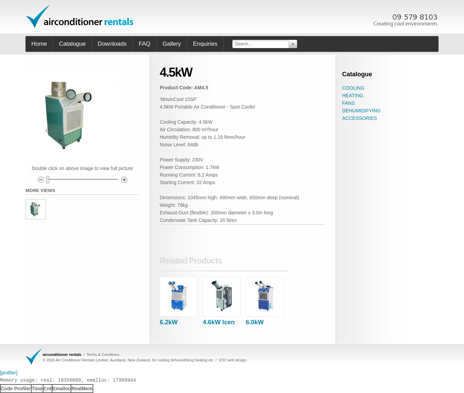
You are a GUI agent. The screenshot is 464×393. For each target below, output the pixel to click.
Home (39, 44)
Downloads (112, 44)
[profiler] (9, 372)
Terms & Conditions (103, 354)
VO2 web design (232, 360)
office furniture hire (80, 16)
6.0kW (255, 322)
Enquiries (205, 44)
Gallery (171, 44)
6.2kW (169, 322)
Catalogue (72, 44)
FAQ (144, 44)
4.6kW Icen (219, 322)
